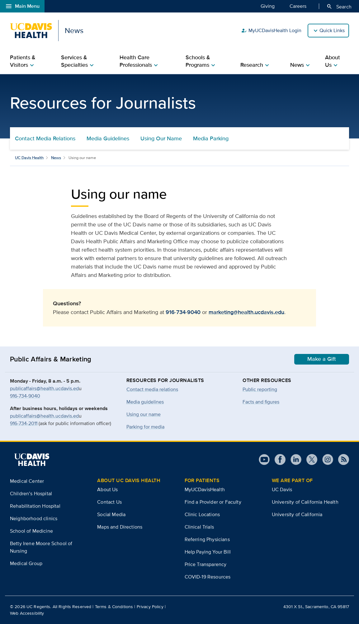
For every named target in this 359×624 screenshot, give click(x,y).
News (56, 158)
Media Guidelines (108, 138)
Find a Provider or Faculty (213, 501)
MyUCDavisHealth (205, 489)
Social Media (111, 514)
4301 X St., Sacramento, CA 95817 (316, 606)
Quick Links (332, 30)
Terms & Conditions (114, 606)
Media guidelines (145, 401)
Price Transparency (206, 564)
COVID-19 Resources (208, 576)
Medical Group (26, 563)
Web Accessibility (27, 613)
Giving (268, 6)
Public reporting (260, 389)
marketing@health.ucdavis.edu (246, 312)
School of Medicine (31, 531)
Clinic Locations (202, 514)
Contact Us (109, 501)
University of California (297, 514)
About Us (107, 489)
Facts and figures (261, 401)
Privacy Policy (150, 606)
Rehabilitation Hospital (35, 506)
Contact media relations (152, 389)
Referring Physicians (207, 539)
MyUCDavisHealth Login (271, 30)
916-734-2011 (23, 423)
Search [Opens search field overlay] (339, 6)
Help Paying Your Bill (208, 551)
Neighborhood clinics (33, 518)
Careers (298, 6)
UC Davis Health (29, 158)
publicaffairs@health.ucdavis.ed (44, 388)
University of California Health (305, 501)
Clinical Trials (199, 526)
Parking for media (145, 426)
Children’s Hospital (31, 493)
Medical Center (27, 481)
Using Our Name (161, 138)
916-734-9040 (183, 312)
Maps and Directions (119, 526)
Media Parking (211, 138)
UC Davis (282, 489)
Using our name (143, 414)
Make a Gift (321, 359)
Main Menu (22, 6)
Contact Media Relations (45, 138)
